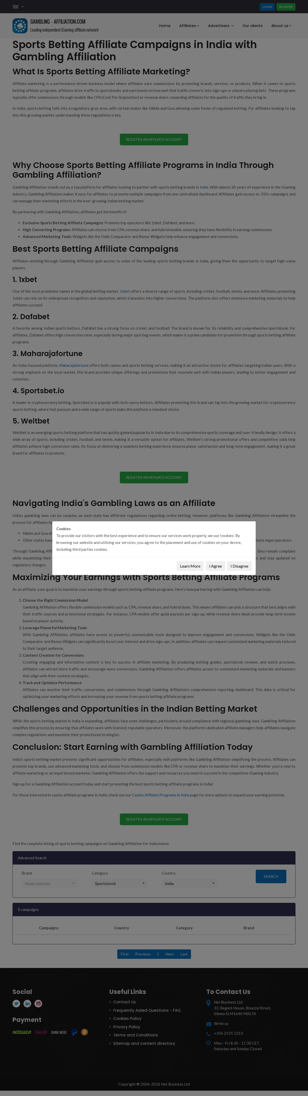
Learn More (190, 566)
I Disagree (239, 566)
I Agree (215, 566)
